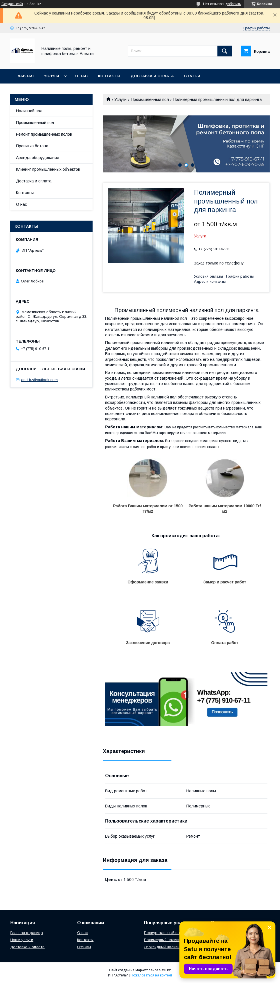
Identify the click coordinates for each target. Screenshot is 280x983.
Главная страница (26, 933)
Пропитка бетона (32, 146)
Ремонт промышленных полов (44, 134)
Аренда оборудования (37, 157)
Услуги (51, 76)
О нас (81, 76)
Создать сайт (12, 4)
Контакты (109, 76)
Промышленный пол (150, 99)
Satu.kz (165, 970)
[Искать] (224, 51)
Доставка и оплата (152, 76)
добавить (233, 4)
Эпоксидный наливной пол (167, 947)
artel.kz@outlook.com (39, 380)
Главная (24, 76)
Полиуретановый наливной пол (172, 933)
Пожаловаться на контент (151, 975)
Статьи (192, 76)
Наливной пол (29, 111)
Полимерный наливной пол (168, 940)
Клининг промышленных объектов (48, 169)
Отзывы (84, 947)
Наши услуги (21, 940)
